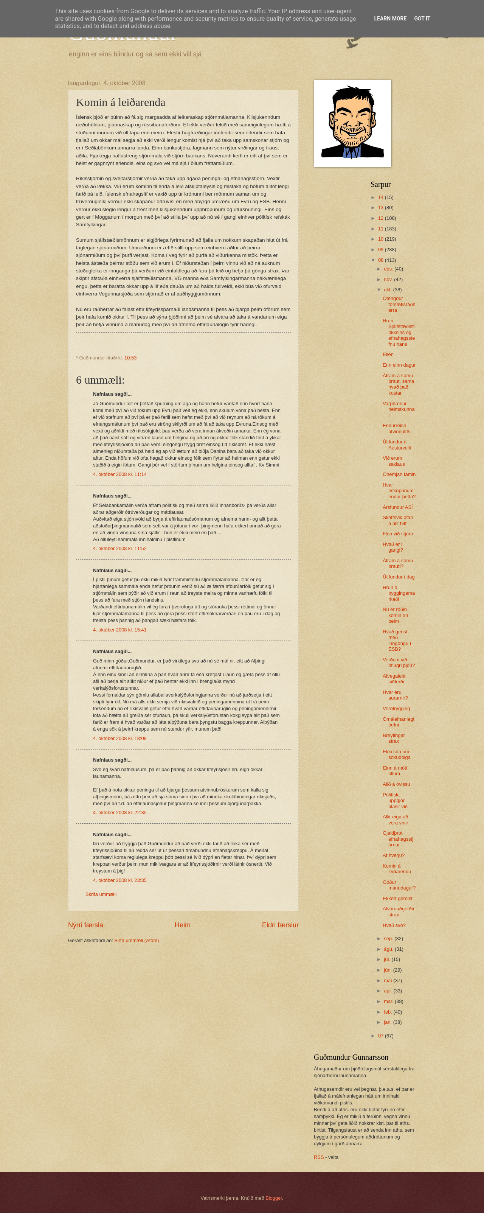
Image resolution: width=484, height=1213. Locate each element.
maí (388, 980)
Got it (422, 19)
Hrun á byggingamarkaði (399, 593)
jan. (388, 1022)
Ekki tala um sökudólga (397, 754)
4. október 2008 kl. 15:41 (120, 630)
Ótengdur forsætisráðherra (399, 304)
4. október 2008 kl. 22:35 (120, 812)
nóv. (389, 279)
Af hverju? (394, 855)
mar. (389, 1001)
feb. (388, 1012)
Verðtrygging (396, 708)
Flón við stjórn (398, 534)
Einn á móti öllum (395, 770)
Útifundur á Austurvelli (397, 444)
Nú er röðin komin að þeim (395, 615)
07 (381, 1036)
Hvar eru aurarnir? (395, 695)
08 (381, 260)
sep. (389, 938)
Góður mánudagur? (399, 885)
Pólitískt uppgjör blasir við (395, 800)
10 (381, 239)
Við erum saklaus (394, 461)
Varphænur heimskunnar (398, 409)
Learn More (390, 19)
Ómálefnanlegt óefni (398, 722)
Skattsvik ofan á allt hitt (398, 520)
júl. (387, 959)
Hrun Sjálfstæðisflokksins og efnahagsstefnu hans (399, 332)
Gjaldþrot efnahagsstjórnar (398, 839)
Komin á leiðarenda (397, 868)
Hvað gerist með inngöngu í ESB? (397, 640)
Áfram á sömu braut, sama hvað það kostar (398, 384)
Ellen (388, 354)
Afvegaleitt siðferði (394, 678)
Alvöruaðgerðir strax (398, 911)
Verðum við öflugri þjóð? (399, 662)
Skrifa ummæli (100, 894)
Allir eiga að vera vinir (395, 819)
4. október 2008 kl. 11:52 (120, 548)
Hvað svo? (394, 925)
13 (381, 207)
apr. (388, 991)
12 (381, 218)
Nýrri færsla (85, 925)
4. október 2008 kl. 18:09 (120, 738)
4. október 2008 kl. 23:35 (120, 880)
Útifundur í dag (398, 577)
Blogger (273, 1198)
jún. (388, 970)
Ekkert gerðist (398, 898)
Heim (183, 925)
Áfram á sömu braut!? (398, 563)
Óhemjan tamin (399, 474)
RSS (319, 1157)
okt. (388, 289)
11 (381, 229)
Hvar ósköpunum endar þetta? (399, 490)
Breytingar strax (394, 738)
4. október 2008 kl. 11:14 (120, 474)
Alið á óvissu (396, 784)
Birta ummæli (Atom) (136, 940)
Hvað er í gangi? (393, 547)
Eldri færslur (280, 925)
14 (381, 197)
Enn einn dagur (399, 365)
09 (381, 249)
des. (389, 269)
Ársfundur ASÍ (398, 507)
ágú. (389, 949)
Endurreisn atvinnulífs (396, 428)
